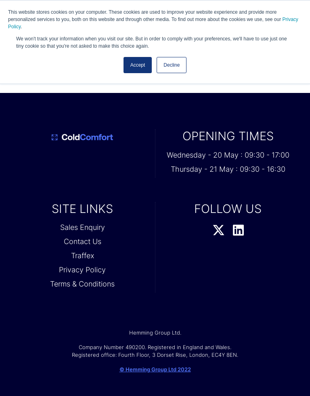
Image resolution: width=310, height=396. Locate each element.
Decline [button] (171, 65)
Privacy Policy (82, 269)
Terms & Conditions (82, 284)
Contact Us (82, 241)
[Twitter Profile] (218, 231)
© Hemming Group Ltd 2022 (155, 369)
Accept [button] (137, 65)
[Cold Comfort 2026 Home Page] (82, 137)
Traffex (82, 255)
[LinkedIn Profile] (238, 231)
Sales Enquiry (82, 227)
